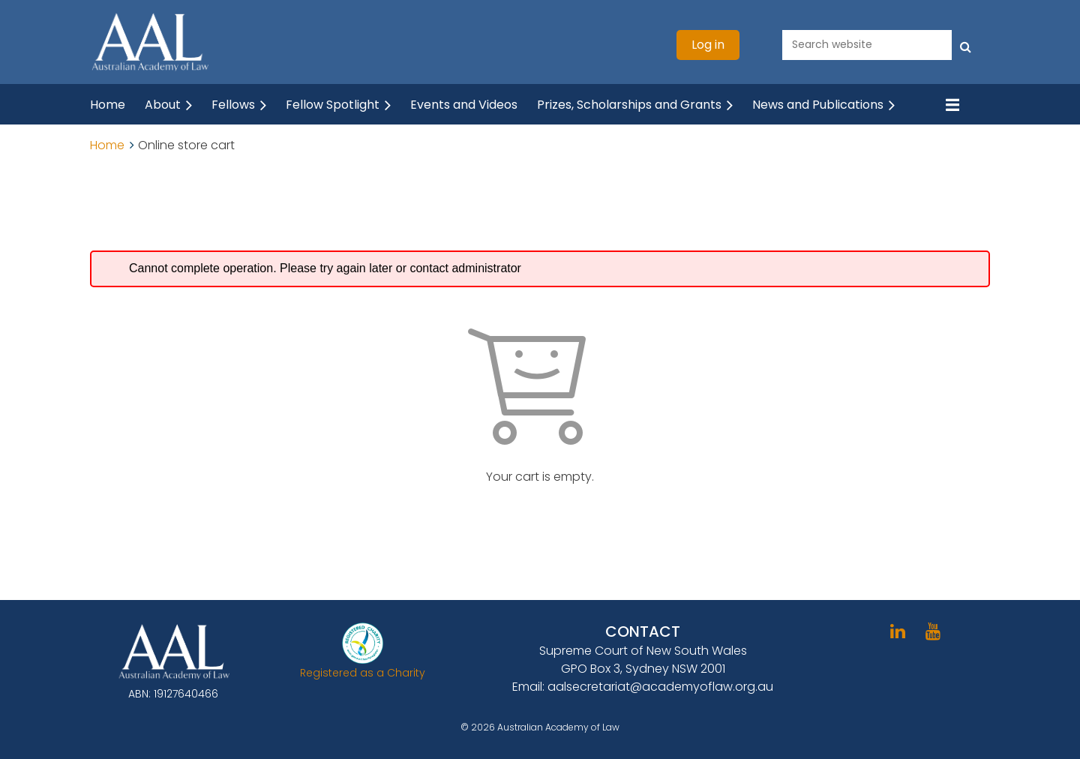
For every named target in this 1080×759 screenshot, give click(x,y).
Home (107, 145)
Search (966, 43)
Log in (708, 44)
